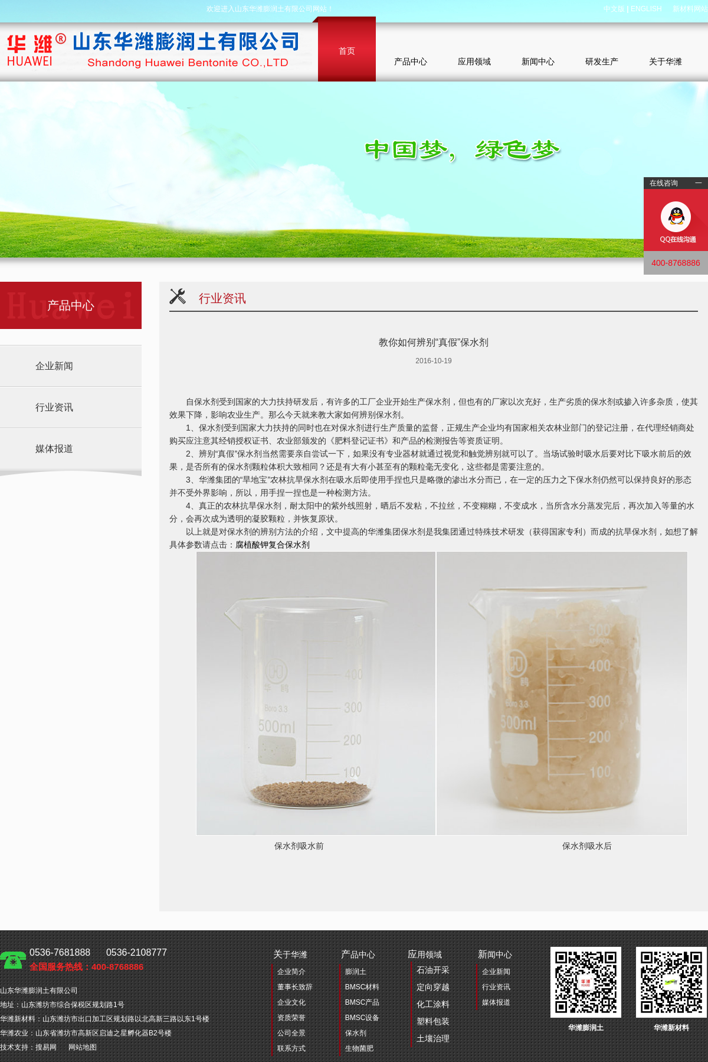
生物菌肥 (359, 1048)
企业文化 (291, 1002)
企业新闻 (54, 366)
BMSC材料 (362, 987)
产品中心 (410, 61)
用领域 (429, 998)
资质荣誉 (291, 1018)
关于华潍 (665, 61)
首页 (347, 51)
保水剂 (355, 1033)
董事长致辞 (295, 987)
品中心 (358, 954)
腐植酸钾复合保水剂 (272, 544)
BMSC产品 (362, 1002)
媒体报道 (54, 449)
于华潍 (290, 954)
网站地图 (82, 1047)
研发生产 (601, 61)
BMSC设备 (362, 1018)
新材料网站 (690, 9)
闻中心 (495, 954)
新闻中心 (538, 61)
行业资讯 (54, 407)
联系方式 (291, 1048)
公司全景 (291, 1033)
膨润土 (355, 971)
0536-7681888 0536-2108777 (98, 959)
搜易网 (46, 1047)
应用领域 (474, 61)
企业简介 (291, 971)
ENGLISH (646, 9)
